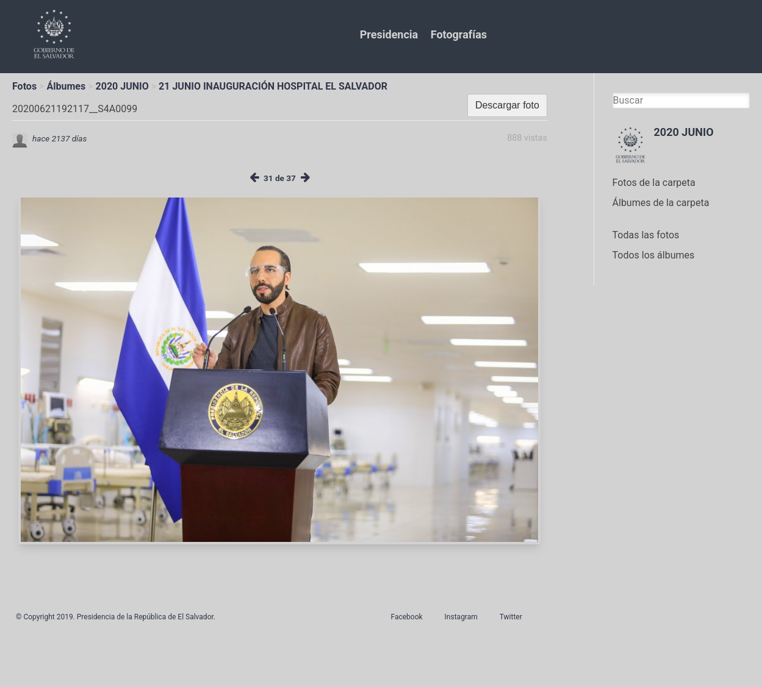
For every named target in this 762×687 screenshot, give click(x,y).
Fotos (24, 86)
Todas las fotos (646, 235)
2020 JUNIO (122, 86)
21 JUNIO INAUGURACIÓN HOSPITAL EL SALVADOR (273, 86)
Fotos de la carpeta (654, 182)
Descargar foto (507, 105)
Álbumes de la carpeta (661, 202)
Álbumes (65, 86)
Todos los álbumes (654, 255)
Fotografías (459, 34)
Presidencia (389, 34)
